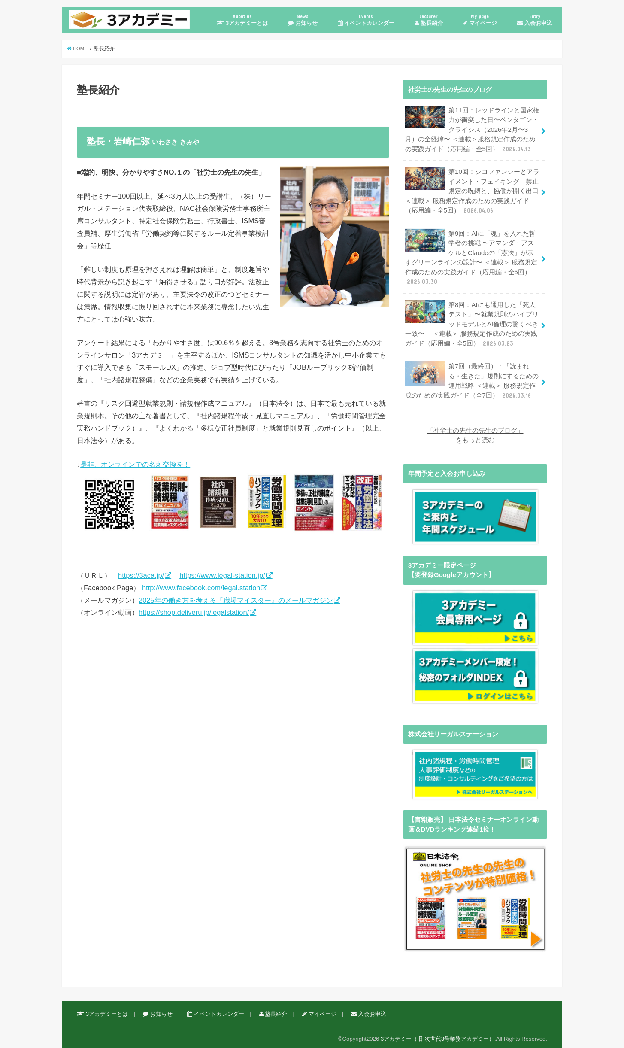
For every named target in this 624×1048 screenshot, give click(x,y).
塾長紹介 (429, 19)
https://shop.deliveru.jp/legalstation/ (194, 612)
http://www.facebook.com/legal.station (201, 588)
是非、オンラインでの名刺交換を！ (233, 497)
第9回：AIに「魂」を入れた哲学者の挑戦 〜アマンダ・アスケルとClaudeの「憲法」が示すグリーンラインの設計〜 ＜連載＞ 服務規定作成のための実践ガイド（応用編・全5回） (472, 255)
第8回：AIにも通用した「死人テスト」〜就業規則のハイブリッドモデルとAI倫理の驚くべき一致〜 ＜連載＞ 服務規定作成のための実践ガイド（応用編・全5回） (472, 321)
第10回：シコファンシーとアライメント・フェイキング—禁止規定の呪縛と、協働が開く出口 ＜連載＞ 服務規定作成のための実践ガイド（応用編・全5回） (472, 190)
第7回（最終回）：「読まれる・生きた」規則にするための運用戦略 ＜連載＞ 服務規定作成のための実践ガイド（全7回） (472, 377)
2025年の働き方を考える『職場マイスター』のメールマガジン (236, 600)
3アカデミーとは (242, 19)
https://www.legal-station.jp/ (222, 575)
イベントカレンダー (366, 19)
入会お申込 (534, 19)
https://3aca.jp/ (141, 575)
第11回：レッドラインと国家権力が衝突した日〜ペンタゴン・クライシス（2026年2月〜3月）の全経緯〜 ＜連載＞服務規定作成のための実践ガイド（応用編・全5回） (472, 129)
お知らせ (303, 19)
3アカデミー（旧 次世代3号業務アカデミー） (437, 1034)
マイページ (480, 19)
